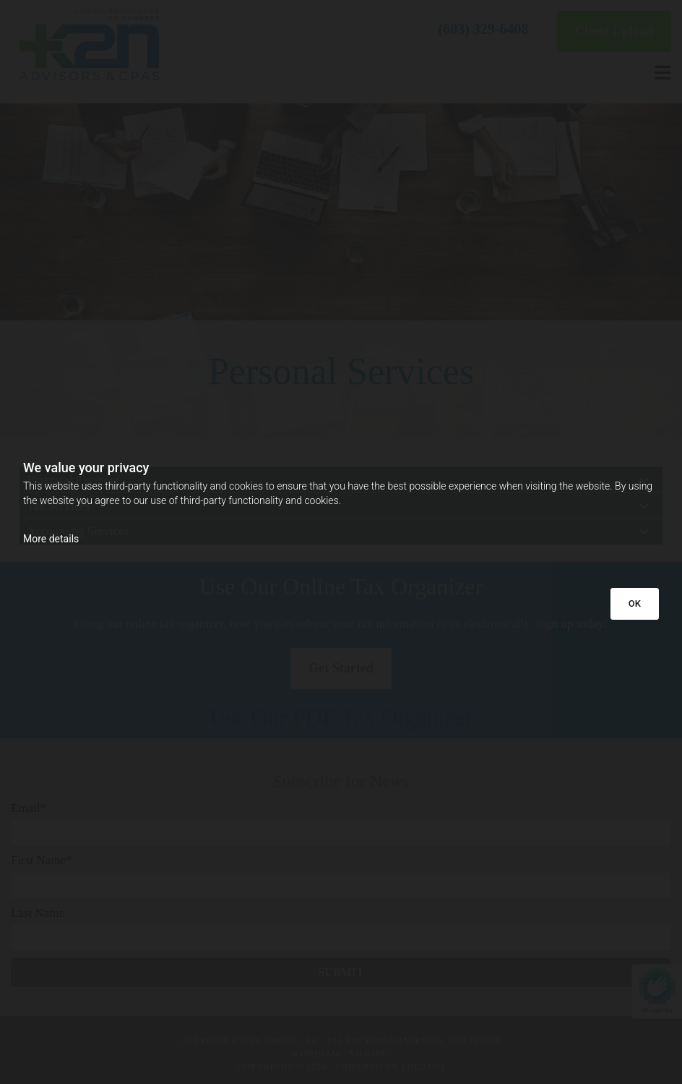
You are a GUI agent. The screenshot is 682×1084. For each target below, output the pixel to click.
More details (51, 539)
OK (635, 603)
